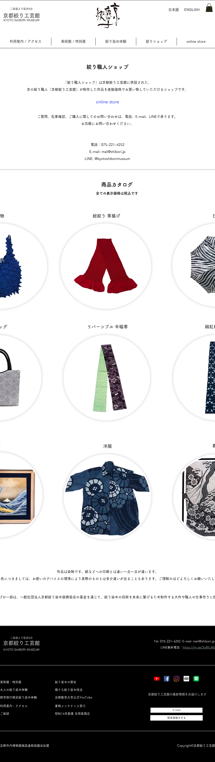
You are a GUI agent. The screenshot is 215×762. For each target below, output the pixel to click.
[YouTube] (156, 678)
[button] (209, 7)
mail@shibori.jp (113, 151)
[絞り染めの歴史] (77, 682)
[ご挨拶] (22, 713)
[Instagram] (176, 678)
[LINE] (196, 678)
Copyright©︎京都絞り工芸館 (196, 745)
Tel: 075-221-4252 (167, 641)
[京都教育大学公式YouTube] (77, 697)
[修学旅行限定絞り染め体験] (22, 697)
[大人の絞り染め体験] (22, 690)
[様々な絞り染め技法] (77, 690)
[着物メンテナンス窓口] (77, 706)
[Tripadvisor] (186, 678)
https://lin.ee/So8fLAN (199, 647)
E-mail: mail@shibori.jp (198, 641)
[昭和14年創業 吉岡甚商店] (77, 713)
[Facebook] (166, 678)
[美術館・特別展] (22, 682)
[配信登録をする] (176, 718)
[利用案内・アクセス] (22, 706)
